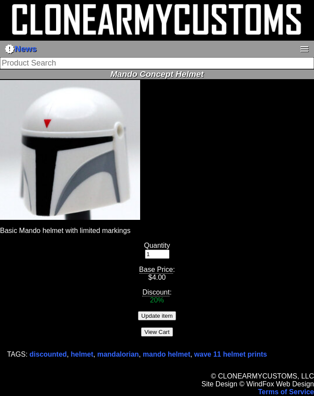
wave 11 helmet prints (230, 354)
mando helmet (166, 354)
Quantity (157, 245)
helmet (82, 354)
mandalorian (118, 354)
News (20, 49)
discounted (48, 354)
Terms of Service (286, 392)
